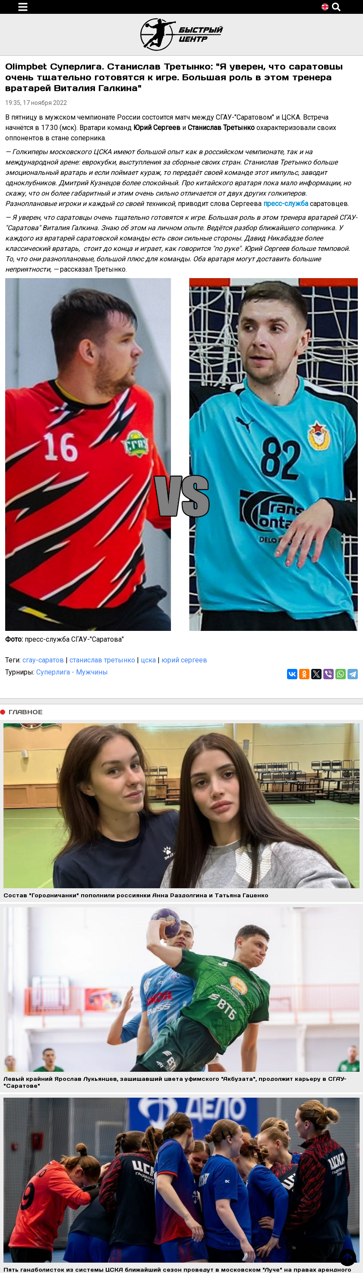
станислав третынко (102, 660)
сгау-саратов (43, 660)
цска (148, 660)
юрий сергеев (184, 660)
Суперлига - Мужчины (72, 672)
